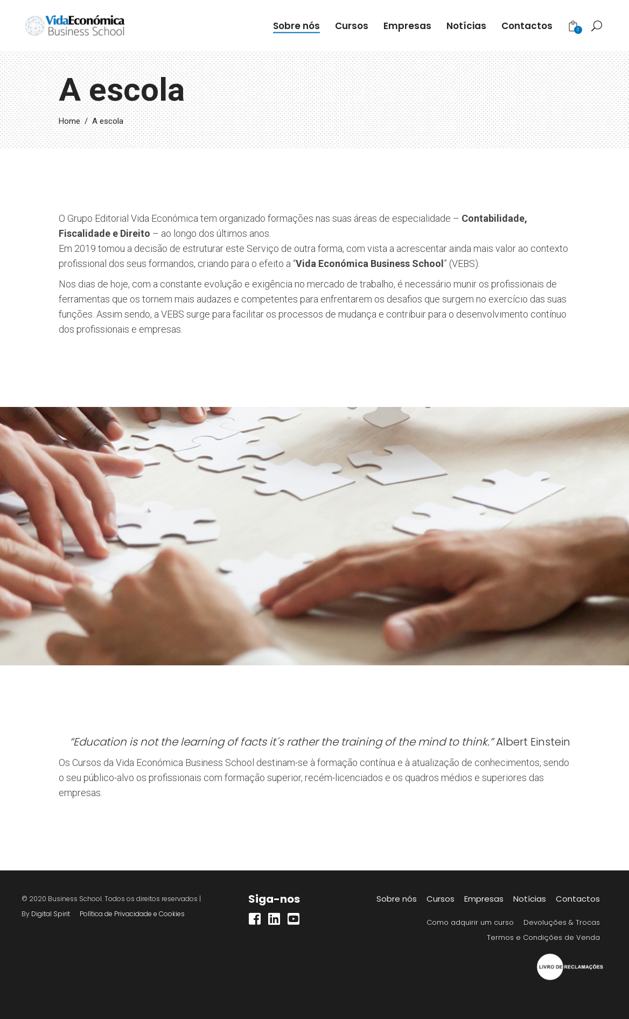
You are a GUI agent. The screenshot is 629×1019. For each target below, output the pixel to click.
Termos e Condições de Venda (543, 937)
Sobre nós (396, 898)
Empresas (484, 898)
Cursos (441, 898)
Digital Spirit (50, 913)
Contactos (578, 898)
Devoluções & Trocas (561, 922)
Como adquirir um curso (470, 922)
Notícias (529, 898)
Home (69, 121)
